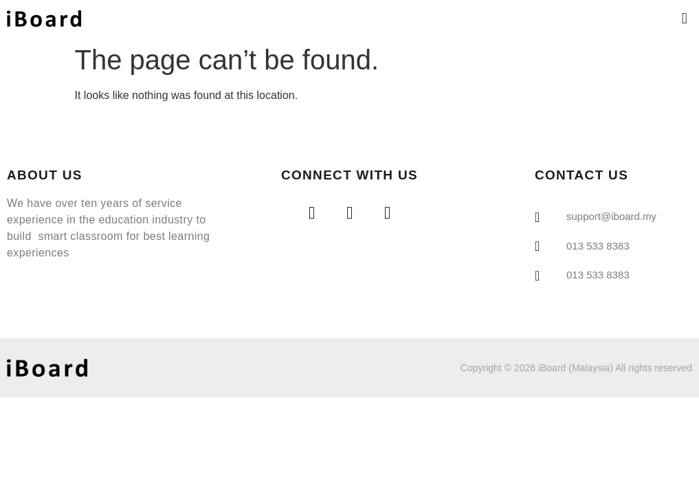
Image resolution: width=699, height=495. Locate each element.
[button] (684, 18)
